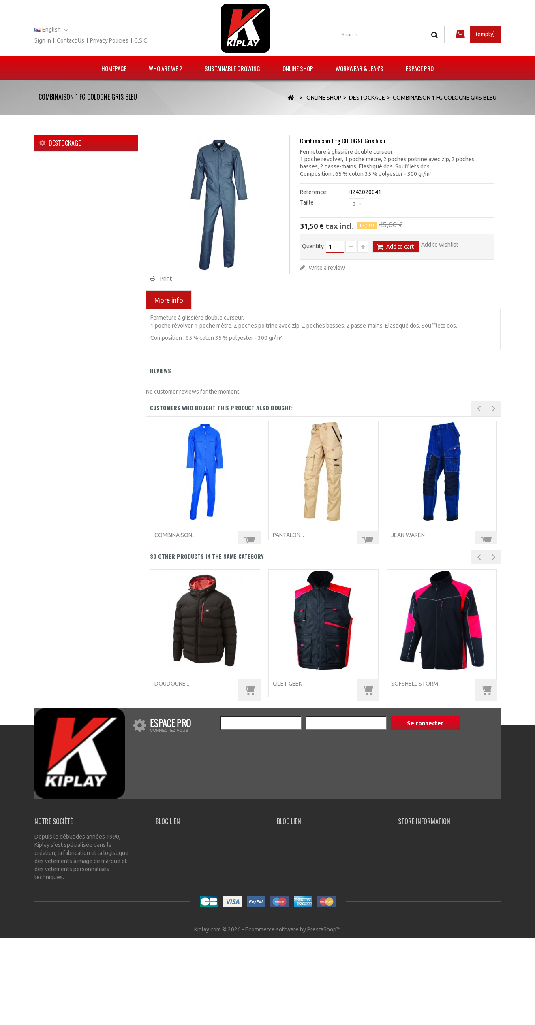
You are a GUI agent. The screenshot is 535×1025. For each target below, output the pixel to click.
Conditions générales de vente (274, 1005)
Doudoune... (171, 683)
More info (168, 300)
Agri (50, 248)
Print (166, 278)
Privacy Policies (175, 855)
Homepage (113, 68)
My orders (289, 846)
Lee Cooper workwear (73, 273)
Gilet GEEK (287, 683)
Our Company (173, 836)
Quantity (313, 246)
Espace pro (420, 68)
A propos (332, 1005)
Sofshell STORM (414, 683)
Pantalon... (288, 535)
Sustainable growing (232, 68)
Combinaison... (175, 535)
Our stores (180, 1005)
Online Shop (297, 68)
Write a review (326, 267)
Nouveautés (60, 172)
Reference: (313, 192)
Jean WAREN (408, 535)
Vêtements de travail (71, 222)
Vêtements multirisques (75, 197)
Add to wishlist (439, 244)
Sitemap (360, 1005)
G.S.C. (141, 40)
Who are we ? (165, 68)
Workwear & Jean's (359, 68)
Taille (307, 202)
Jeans (52, 235)
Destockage (60, 319)
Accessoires (60, 307)
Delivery (166, 846)
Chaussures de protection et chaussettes (81, 290)
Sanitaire (56, 260)
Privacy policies (109, 40)
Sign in (42, 40)
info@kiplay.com (426, 959)
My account (291, 836)
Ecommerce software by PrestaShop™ (293, 1017)
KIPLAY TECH (61, 210)
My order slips (294, 864)
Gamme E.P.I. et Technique (77, 185)
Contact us (70, 40)
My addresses (294, 855)
